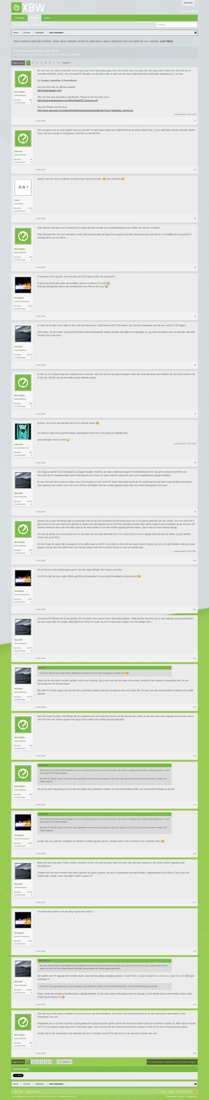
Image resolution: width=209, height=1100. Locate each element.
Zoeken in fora (23, 24)
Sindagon (19, 298)
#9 (195, 512)
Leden (47, 18)
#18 (194, 951)
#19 (194, 1004)
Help (163, 1092)
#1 (195, 121)
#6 (195, 365)
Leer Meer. (167, 41)
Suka (16, 200)
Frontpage (19, 18)
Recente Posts (42, 24)
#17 (194, 902)
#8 (195, 463)
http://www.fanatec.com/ (49, 90)
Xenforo (37, 1092)
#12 (194, 658)
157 (30, 452)
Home (171, 1092)
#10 (194, 561)
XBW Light (18, 1092)
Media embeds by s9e (68, 1096)
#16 (194, 854)
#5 (195, 316)
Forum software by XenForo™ (34, 1096)
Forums (34, 18)
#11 (194, 609)
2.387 (30, 306)
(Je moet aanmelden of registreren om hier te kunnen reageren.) (172, 1062)
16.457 (29, 355)
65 (31, 159)
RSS (194, 1091)
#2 (195, 170)
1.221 (30, 208)
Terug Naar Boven (184, 1092)
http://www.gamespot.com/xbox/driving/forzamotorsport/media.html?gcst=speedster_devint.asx (85, 110)
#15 (194, 805)
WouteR (18, 346)
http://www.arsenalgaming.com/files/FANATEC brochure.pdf (67, 100)
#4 (195, 267)
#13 (194, 707)
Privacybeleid (191, 1096)
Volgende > (66, 63)
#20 (194, 1053)
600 (30, 100)
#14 (194, 756)
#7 (195, 414)
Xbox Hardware (35, 54)
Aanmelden (188, 3)
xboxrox (18, 151)
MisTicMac (61, 54)
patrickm (18, 444)
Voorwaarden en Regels (175, 1096)
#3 (195, 219)
